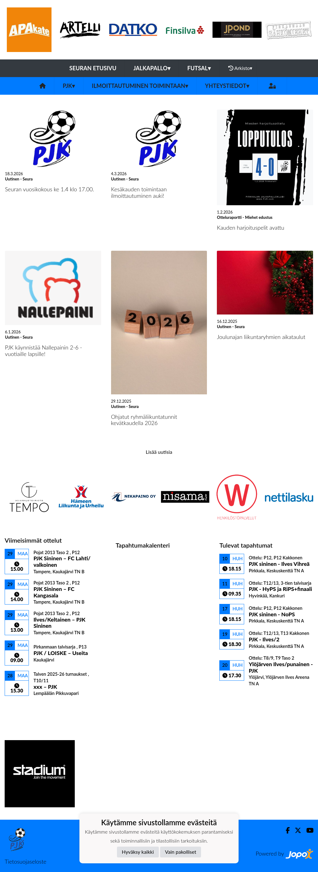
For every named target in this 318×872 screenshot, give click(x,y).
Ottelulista (20, 707)
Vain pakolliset (180, 852)
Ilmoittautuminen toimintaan (140, 85)
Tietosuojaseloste (25, 861)
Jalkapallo (151, 68)
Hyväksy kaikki (138, 852)
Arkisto (240, 68)
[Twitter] (295, 830)
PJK (69, 85)
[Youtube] (307, 830)
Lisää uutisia (159, 452)
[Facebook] (285, 830)
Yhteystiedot (227, 85)
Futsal (199, 68)
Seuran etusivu (93, 68)
